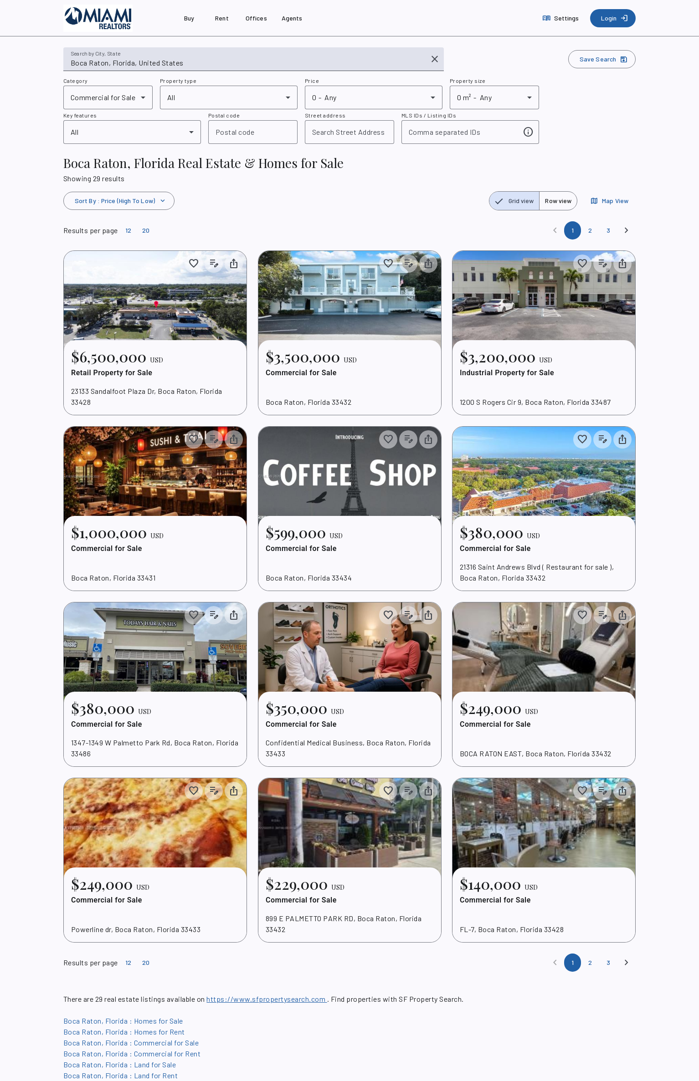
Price (312, 80)
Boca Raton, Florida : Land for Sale (119, 1064)
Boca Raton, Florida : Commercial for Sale (131, 1042)
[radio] (514, 201)
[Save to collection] (194, 264)
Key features (80, 115)
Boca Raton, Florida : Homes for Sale (123, 1020)
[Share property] (234, 264)
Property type (178, 80)
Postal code (224, 115)
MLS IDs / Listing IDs (428, 115)
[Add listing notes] (214, 264)
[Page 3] (608, 230)
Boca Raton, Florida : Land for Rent (120, 1075)
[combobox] (247, 62)
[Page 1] (572, 230)
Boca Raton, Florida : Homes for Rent (124, 1031)
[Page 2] (590, 230)
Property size (467, 80)
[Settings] (561, 18)
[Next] (626, 230)
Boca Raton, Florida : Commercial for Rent (131, 1053)
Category (75, 80)
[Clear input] (435, 59)
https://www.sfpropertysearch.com (266, 998)
